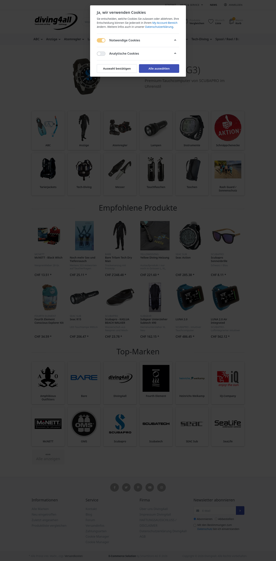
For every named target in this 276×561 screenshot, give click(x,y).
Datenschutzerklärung (159, 27)
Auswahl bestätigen (117, 68)
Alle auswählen (159, 68)
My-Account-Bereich (164, 23)
